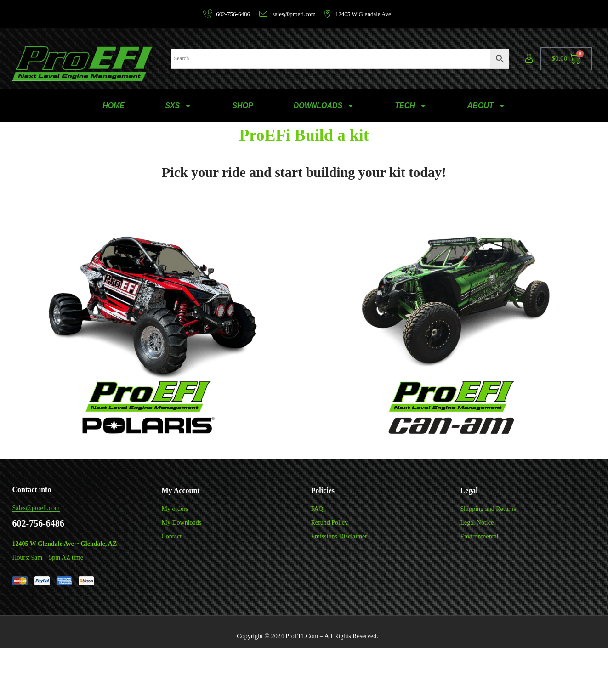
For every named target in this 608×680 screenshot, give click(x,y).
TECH (411, 105)
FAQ (317, 508)
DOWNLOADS (324, 105)
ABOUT (486, 105)
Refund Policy (329, 522)
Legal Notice (477, 522)
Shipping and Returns (488, 508)
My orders (175, 508)
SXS (178, 105)
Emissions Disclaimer (339, 536)
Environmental (479, 536)
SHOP (242, 105)
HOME (113, 105)
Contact (172, 536)
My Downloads (182, 522)
